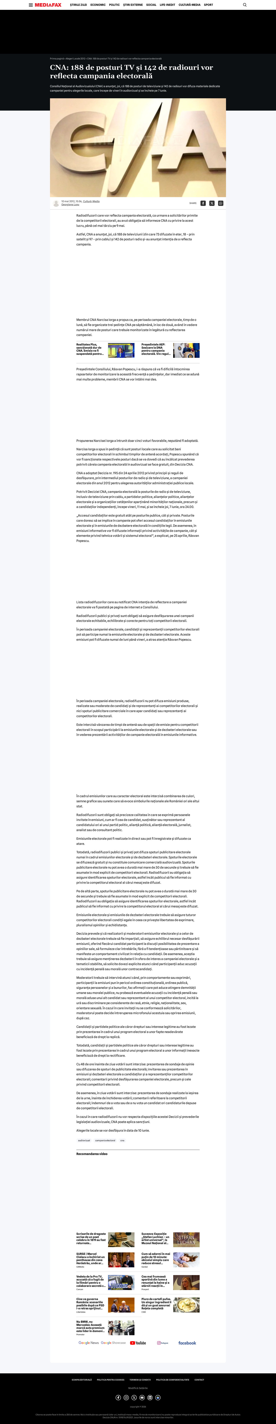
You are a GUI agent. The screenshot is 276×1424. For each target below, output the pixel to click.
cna (122, 1140)
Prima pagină (57, 58)
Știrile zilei (78, 5)
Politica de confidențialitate (172, 1380)
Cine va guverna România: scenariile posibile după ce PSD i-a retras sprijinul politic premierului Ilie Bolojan (90, 1304)
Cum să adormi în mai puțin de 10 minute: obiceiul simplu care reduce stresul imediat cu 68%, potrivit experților (156, 1258)
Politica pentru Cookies (110, 1380)
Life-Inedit (167, 5)
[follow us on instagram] (162, 1343)
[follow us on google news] (88, 1343)
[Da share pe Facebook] (203, 203)
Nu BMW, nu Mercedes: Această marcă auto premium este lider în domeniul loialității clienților (90, 1326)
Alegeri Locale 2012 (75, 58)
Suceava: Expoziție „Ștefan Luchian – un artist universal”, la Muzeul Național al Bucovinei (155, 1238)
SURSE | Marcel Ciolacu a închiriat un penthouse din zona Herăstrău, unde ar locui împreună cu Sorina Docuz (90, 1258)
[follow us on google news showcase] (113, 1343)
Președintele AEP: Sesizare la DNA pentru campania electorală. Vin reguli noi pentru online (156, 349)
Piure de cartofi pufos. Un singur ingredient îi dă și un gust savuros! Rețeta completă (156, 1304)
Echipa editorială (82, 1380)
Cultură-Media (189, 5)
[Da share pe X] (212, 203)
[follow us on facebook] (187, 1343)
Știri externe (133, 5)
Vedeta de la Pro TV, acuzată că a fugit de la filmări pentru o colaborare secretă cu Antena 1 (90, 1281)
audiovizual (84, 1140)
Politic (114, 5)
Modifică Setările (138, 1388)
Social (151, 5)
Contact (199, 1380)
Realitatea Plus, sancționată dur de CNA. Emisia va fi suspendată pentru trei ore (89, 349)
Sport (208, 5)
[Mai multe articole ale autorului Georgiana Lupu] (56, 203)
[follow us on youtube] (138, 1343)
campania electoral (105, 1140)
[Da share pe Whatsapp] (220, 203)
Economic (98, 5)
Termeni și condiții (140, 1380)
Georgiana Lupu (70, 204)
